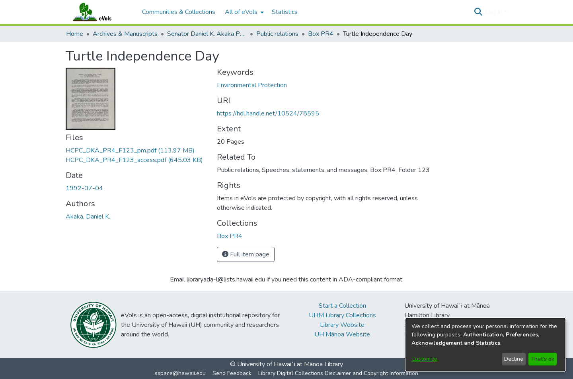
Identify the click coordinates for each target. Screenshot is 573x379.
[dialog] (485, 344)
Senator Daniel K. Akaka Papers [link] (207, 33)
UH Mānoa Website (342, 334)
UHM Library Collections (342, 315)
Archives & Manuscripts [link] (125, 33)
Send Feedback (231, 373)
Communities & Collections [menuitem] (178, 12)
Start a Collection (342, 305)
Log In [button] (494, 12)
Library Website (342, 324)
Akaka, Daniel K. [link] (88, 216)
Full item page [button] (245, 254)
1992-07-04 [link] (84, 188)
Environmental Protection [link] (252, 85)
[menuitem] (243, 12)
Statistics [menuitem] (285, 12)
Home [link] (74, 33)
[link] (130, 150)
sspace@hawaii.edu (180, 373)
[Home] (100, 12)
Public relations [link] (277, 33)
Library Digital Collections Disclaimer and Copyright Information (338, 373)
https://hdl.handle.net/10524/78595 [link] (268, 113)
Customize (424, 359)
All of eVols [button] (241, 12)
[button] (478, 12)
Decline (513, 359)
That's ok (542, 359)
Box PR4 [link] (320, 33)
